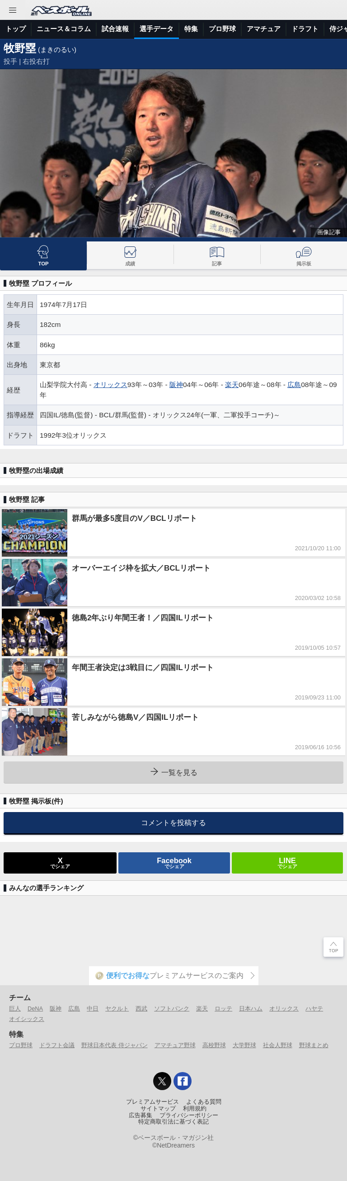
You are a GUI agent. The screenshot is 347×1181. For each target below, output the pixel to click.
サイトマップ (158, 1108)
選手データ (157, 29)
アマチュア (264, 29)
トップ (15, 29)
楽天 (232, 384)
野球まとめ (313, 1045)
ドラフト (305, 29)
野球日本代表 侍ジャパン (114, 1045)
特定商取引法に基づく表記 (173, 1122)
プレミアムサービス (152, 1102)
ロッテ (223, 1008)
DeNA (35, 1008)
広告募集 (140, 1115)
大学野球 (244, 1045)
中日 (92, 1008)
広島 (294, 384)
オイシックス (26, 1019)
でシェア (60, 862)
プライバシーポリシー (188, 1115)
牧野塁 (20, 48)
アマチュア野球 (175, 1045)
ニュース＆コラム (64, 29)
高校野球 (214, 1045)
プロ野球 (222, 29)
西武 (141, 1008)
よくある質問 (203, 1102)
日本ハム (251, 1008)
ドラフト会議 (57, 1045)
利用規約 (194, 1108)
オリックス (110, 384)
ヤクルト (117, 1008)
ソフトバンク (171, 1008)
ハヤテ (314, 1008)
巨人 (15, 1008)
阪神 (176, 384)
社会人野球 (277, 1045)
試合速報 (115, 29)
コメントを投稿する (173, 822)
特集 (191, 29)
